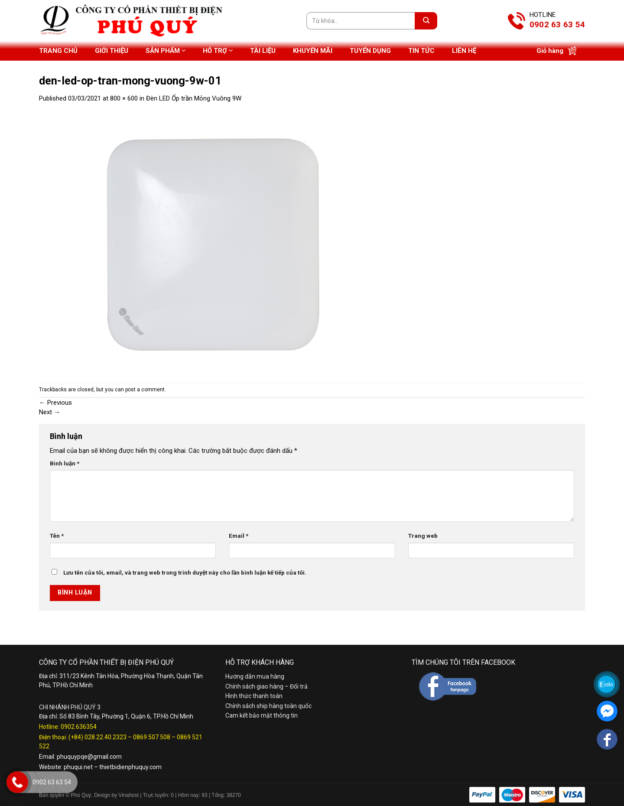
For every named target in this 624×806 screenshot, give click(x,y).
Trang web (423, 535)
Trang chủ (58, 50)
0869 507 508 (151, 737)
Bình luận (64, 463)
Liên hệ (464, 50)
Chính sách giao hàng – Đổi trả (266, 686)
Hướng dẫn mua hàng (254, 676)
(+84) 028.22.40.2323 (97, 737)
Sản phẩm (165, 50)
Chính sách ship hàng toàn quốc (268, 705)
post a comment (145, 390)
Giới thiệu (111, 50)
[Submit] (426, 20)
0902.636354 (79, 726)
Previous (55, 402)
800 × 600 (124, 98)
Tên (57, 535)
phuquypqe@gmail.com (89, 756)
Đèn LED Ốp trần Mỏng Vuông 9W (193, 98)
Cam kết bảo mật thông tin (261, 715)
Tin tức (421, 50)
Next (49, 412)
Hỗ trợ (218, 50)
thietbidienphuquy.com (130, 767)
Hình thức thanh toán (254, 695)
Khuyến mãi (312, 50)
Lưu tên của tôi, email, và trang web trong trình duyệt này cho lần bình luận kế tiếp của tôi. (184, 572)
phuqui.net (78, 767)
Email (238, 535)
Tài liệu (263, 50)
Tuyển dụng (370, 50)
